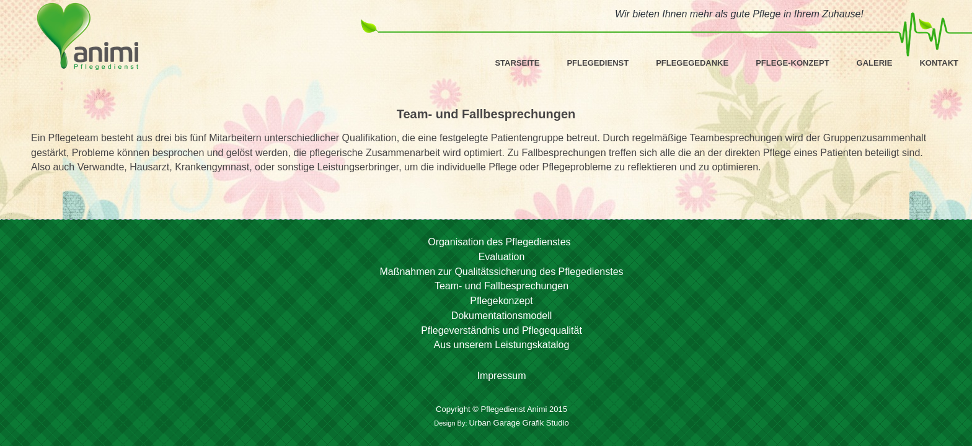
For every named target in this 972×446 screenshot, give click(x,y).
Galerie (875, 63)
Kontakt (938, 63)
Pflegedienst (598, 63)
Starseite (517, 63)
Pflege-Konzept (792, 63)
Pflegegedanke (692, 63)
